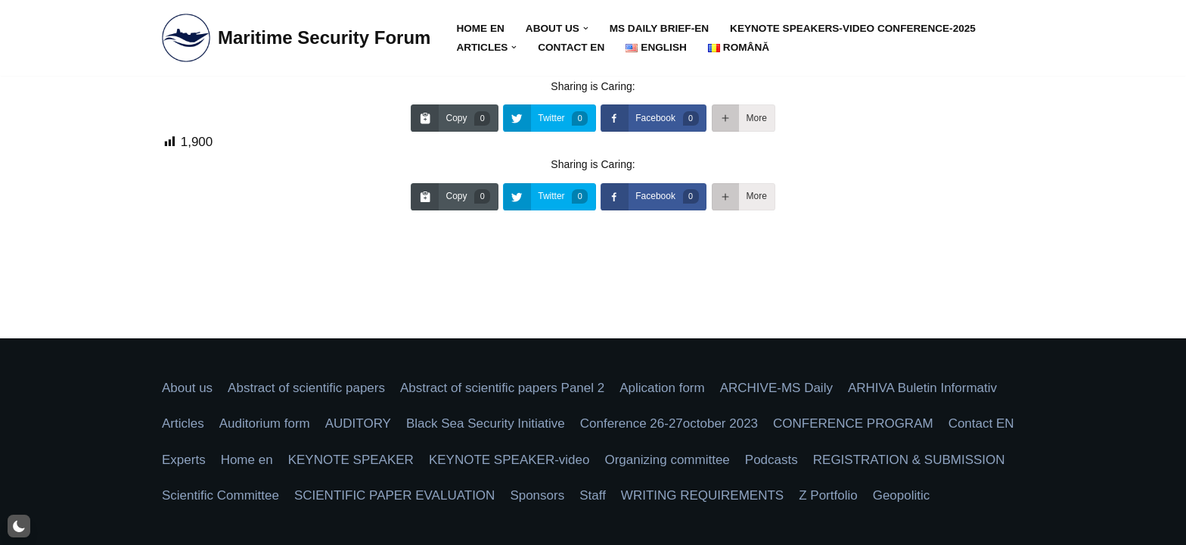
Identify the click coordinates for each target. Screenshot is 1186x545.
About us (187, 388)
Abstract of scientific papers (306, 388)
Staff (592, 495)
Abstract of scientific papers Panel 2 (502, 388)
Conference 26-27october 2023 (669, 423)
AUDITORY (358, 423)
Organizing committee (666, 460)
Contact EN (571, 47)
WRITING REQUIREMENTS (702, 495)
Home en (480, 28)
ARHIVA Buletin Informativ (922, 388)
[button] (585, 28)
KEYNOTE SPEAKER (351, 460)
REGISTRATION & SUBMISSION (909, 460)
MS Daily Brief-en (659, 28)
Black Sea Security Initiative (485, 423)
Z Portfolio (828, 495)
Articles (183, 423)
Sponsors (537, 495)
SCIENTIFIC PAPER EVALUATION (394, 495)
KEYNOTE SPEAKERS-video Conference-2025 (853, 28)
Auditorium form (264, 423)
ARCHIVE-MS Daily (776, 388)
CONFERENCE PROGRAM (853, 423)
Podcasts (771, 460)
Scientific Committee (220, 495)
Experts (184, 460)
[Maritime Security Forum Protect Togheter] (296, 38)
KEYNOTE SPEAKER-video (509, 460)
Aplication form (661, 388)
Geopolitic (901, 495)
